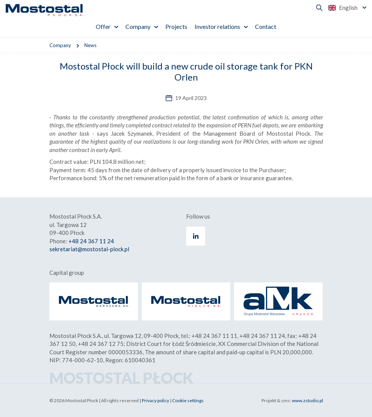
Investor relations (217, 26)
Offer (103, 26)
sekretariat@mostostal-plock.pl (89, 249)
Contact (265, 26)
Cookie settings (188, 400)
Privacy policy (155, 400)
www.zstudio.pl (307, 400)
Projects (176, 26)
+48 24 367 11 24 (91, 241)
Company (137, 26)
